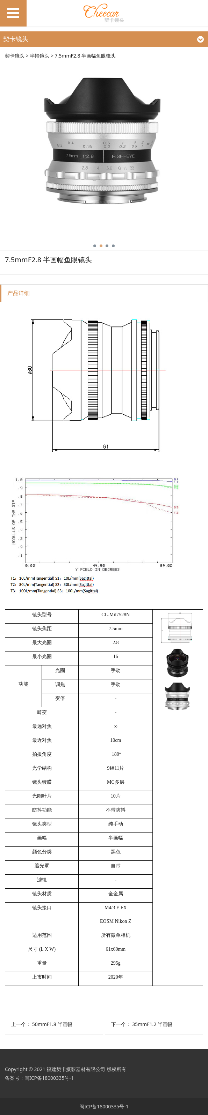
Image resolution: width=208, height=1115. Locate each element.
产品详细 (18, 293)
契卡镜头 (14, 55)
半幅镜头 (39, 55)
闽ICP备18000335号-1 (49, 1078)
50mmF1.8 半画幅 (52, 1024)
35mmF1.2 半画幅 (152, 1024)
